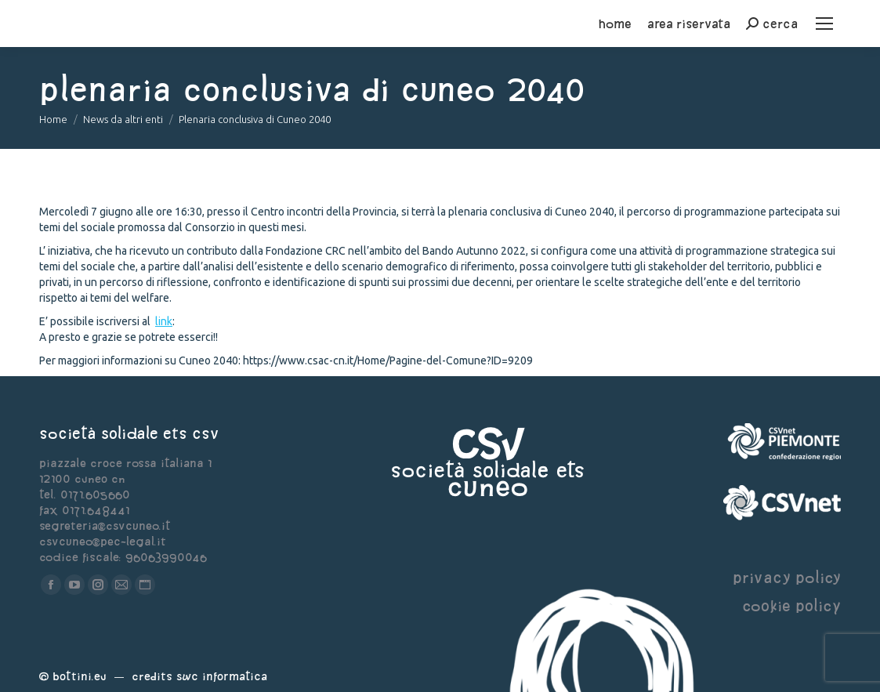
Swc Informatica (221, 676)
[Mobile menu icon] (824, 23)
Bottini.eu (80, 676)
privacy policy (787, 577)
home (615, 23)
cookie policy (791, 605)
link (163, 321)
